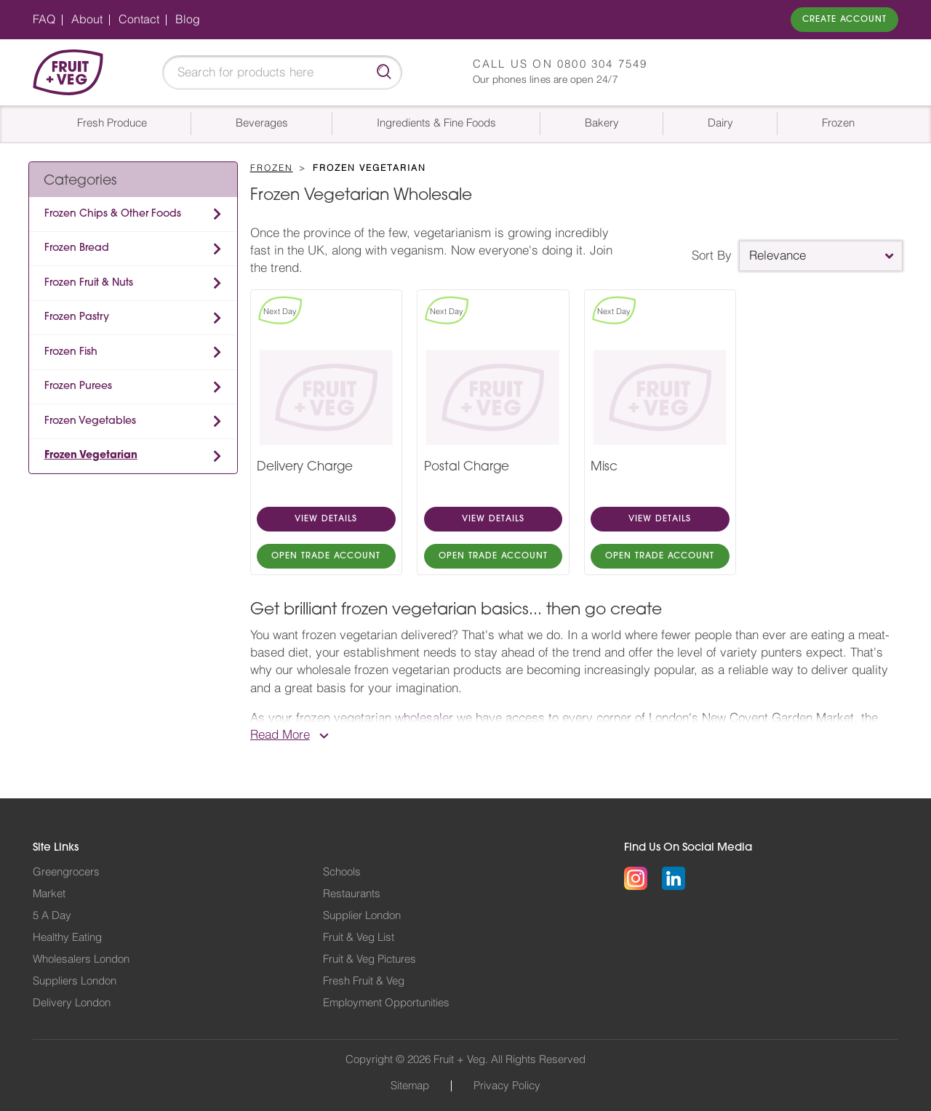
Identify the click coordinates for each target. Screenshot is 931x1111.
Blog (187, 19)
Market (49, 894)
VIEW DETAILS (326, 519)
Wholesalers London (81, 959)
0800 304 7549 (602, 64)
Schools (342, 872)
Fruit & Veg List (358, 937)
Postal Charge (466, 467)
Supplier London (362, 915)
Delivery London (72, 1003)
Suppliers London (74, 981)
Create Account (844, 19)
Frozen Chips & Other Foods (112, 214)
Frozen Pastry (76, 317)
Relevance (777, 255)
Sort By (712, 255)
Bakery (602, 123)
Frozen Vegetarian (90, 455)
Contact (139, 19)
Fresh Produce (112, 123)
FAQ (44, 19)
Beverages (262, 123)
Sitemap (410, 1085)
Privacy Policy (507, 1085)
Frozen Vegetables (90, 421)
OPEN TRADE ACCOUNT (325, 556)
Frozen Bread (76, 248)
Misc (604, 467)
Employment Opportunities (386, 1003)
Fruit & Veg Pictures (369, 959)
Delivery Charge (305, 467)
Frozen (838, 123)
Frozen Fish (70, 352)
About (87, 19)
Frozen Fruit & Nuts (88, 283)
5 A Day (52, 915)
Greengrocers (66, 872)
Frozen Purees (78, 386)
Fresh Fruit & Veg (363, 981)
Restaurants (351, 894)
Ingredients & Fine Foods (436, 123)
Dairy (720, 123)
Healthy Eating (67, 937)
